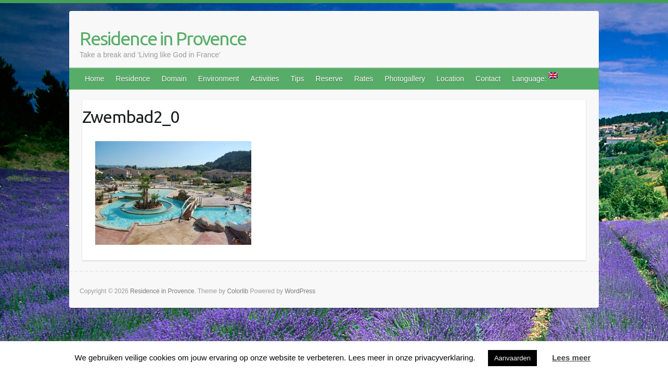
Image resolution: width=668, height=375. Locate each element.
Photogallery (404, 78)
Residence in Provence (163, 38)
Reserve (329, 78)
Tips (297, 78)
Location (450, 78)
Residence (132, 78)
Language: (535, 77)
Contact (488, 78)
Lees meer (571, 357)
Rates (364, 78)
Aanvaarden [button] (512, 358)
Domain (174, 78)
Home (94, 78)
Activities (264, 78)
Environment (218, 78)
